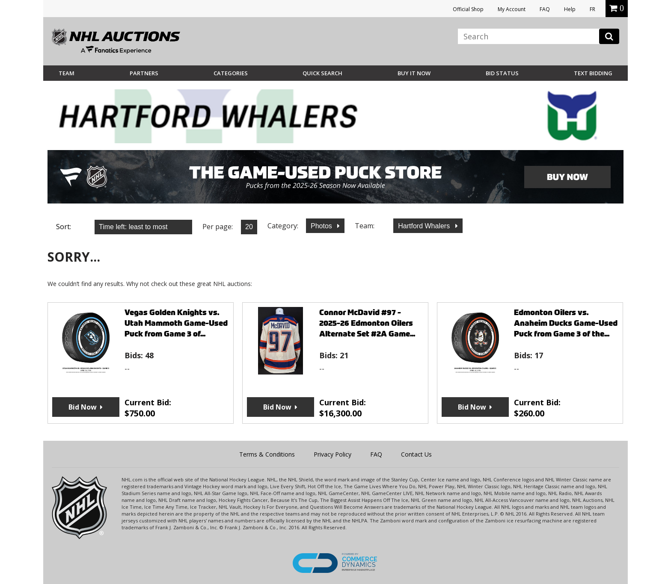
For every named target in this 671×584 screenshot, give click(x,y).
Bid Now (82, 407)
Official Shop (468, 9)
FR (592, 9)
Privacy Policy (332, 454)
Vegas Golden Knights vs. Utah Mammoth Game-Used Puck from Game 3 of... (176, 323)
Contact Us (416, 454)
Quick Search (322, 73)
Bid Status (502, 73)
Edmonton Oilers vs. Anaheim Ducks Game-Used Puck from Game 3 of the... (566, 323)
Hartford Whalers (424, 226)
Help (570, 9)
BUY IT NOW (414, 73)
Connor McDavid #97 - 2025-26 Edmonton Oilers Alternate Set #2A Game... (367, 323)
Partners (144, 73)
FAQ (545, 9)
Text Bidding (593, 73)
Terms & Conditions (267, 454)
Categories (231, 73)
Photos (322, 226)
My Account (512, 9)
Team (66, 73)
